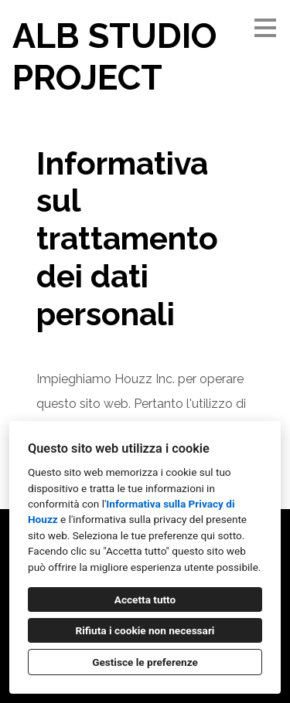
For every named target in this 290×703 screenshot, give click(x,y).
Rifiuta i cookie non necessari (145, 630)
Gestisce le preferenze (145, 662)
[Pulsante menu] (265, 27)
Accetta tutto (145, 599)
